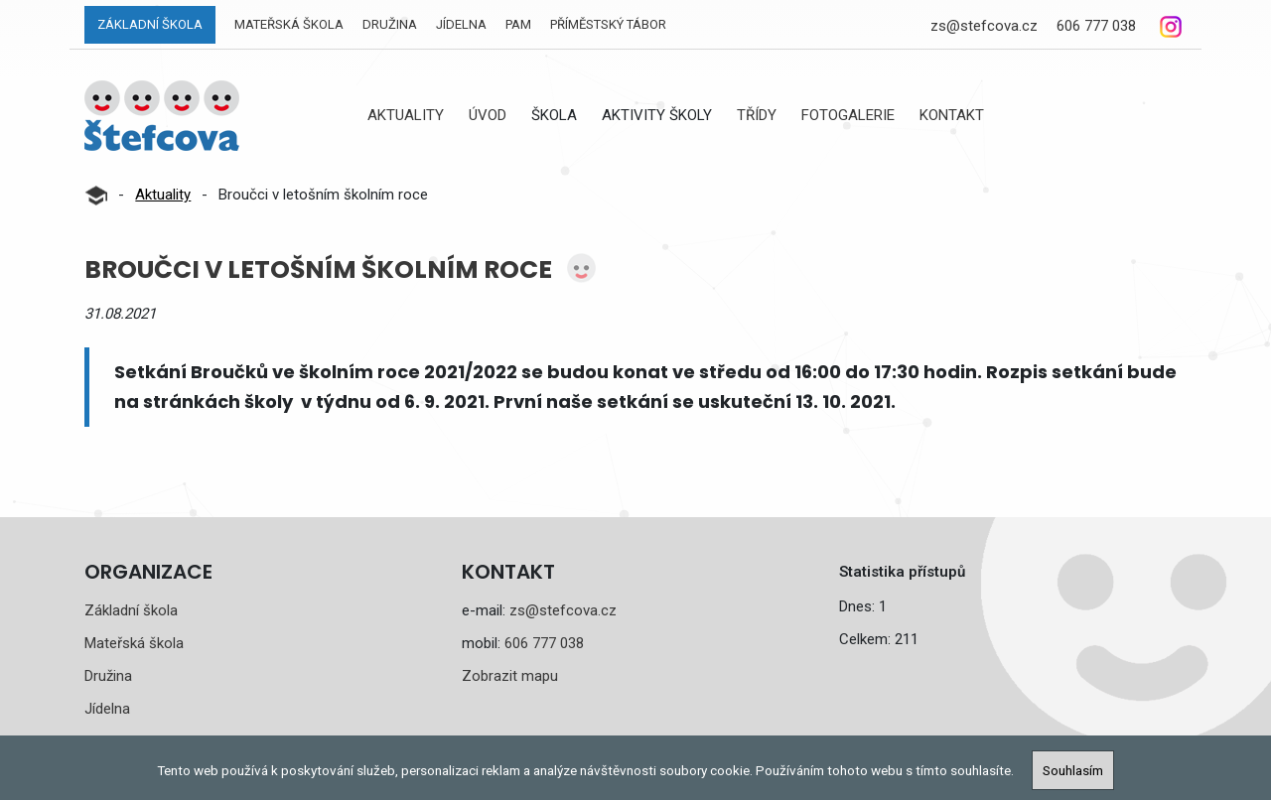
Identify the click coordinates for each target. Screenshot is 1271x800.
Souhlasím (1073, 770)
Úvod (487, 115)
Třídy (757, 115)
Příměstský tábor (608, 24)
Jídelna (461, 24)
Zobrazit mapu (510, 676)
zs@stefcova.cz (984, 26)
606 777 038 (1096, 26)
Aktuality (405, 115)
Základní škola (150, 24)
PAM (518, 24)
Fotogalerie (848, 115)
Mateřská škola (289, 24)
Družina (389, 24)
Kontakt (951, 115)
